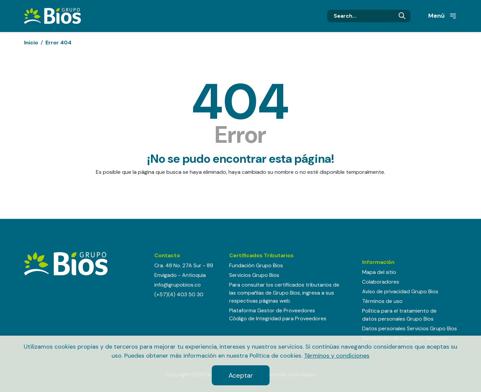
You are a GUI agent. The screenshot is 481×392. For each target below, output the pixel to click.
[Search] (369, 16)
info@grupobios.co (177, 284)
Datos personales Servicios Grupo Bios (409, 328)
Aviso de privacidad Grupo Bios (400, 291)
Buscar (402, 16)
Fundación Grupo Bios (256, 265)
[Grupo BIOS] (52, 15)
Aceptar (240, 375)
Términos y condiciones (336, 356)
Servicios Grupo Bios (254, 275)
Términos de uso (382, 301)
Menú (442, 16)
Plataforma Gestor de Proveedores (272, 310)
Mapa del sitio (379, 272)
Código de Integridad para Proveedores (277, 318)
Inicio (31, 42)
